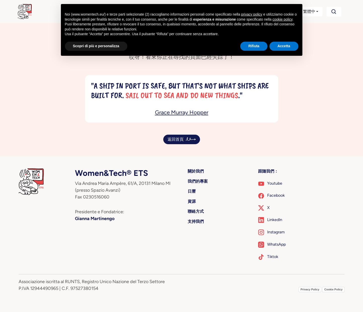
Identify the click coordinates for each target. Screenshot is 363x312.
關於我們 (196, 171)
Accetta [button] (283, 46)
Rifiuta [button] (253, 46)
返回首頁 (176, 139)
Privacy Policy (310, 289)
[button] (306, 11)
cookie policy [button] (282, 19)
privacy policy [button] (251, 14)
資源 (192, 201)
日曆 (192, 191)
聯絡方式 (196, 211)
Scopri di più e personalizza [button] (96, 46)
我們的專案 (198, 181)
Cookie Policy (333, 289)
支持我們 (196, 221)
